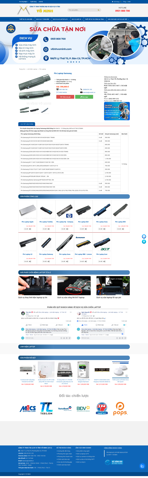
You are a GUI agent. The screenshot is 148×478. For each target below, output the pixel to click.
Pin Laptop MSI (120, 222)
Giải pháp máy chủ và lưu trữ (118, 19)
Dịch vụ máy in (81, 462)
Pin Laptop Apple (27, 222)
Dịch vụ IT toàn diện (43, 19)
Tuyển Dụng (33, 1)
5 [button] (79, 61)
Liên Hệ (41, 1)
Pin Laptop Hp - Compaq (64, 222)
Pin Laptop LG (27, 254)
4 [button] (76, 61)
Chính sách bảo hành (64, 465)
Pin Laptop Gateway (46, 254)
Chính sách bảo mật (64, 459)
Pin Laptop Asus (64, 254)
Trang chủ (22, 69)
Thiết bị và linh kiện (26, 19)
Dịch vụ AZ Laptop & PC (61, 19)
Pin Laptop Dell (83, 222)
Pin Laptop (42, 69)
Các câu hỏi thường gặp (65, 462)
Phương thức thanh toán (65, 456)
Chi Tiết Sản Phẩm (26, 124)
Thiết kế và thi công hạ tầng (95, 19)
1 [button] (67, 61)
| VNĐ (121, 1)
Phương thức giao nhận (65, 454)
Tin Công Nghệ (23, 1)
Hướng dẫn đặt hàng (64, 451)
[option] (74, 43)
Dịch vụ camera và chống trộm (86, 456)
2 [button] (71, 62)
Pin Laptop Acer (101, 254)
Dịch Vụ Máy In (77, 19)
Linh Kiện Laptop (32, 69)
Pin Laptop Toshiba (46, 222)
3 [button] (73, 61)
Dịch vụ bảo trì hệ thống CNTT (85, 459)
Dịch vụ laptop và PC (83, 454)
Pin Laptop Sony (101, 222)
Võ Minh (28, 474)
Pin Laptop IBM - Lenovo (83, 254)
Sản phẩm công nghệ (83, 451)
